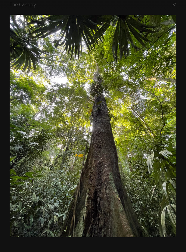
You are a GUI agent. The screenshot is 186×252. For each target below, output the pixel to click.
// (174, 5)
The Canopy (23, 5)
